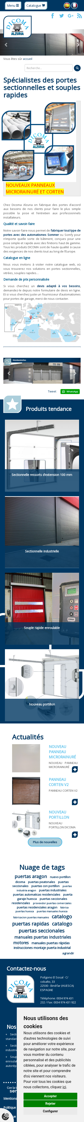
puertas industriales (53, 890)
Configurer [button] (50, 1111)
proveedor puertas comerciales (52, 903)
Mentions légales (15, 1098)
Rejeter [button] (50, 1103)
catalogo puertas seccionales (45, 927)
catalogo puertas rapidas (42, 920)
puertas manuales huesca (52, 911)
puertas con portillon (45, 886)
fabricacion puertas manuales (31, 917)
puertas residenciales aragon (37, 907)
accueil (27, 59)
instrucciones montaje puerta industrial (42, 948)
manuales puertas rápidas (51, 943)
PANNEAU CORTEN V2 (59, 782)
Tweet (52, 391)
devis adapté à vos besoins (58, 286)
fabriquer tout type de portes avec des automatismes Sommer (42, 232)
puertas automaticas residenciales (36, 894)
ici (64, 1087)
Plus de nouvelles (45, 842)
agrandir (68, 953)
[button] (6, 42)
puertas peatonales (41, 882)
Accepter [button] (50, 1096)
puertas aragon (31, 876)
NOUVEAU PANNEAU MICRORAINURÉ (62, 751)
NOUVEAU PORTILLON (59, 815)
